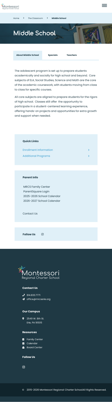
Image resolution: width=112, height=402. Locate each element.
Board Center (32, 347)
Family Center (32, 339)
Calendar (29, 343)
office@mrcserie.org (36, 299)
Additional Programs (36, 156)
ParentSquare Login (36, 191)
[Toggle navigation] (105, 5)
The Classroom (35, 18)
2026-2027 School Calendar (41, 201)
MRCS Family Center (36, 187)
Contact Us (30, 213)
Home (16, 18)
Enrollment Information (38, 150)
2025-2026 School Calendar (41, 196)
